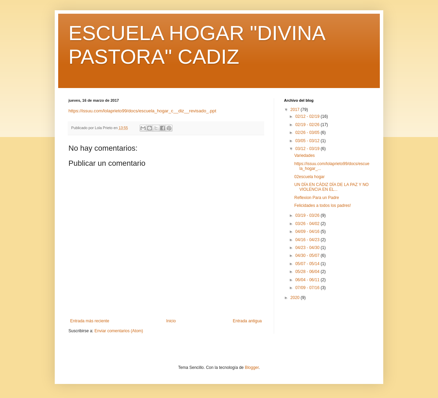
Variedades (304, 155)
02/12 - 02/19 (308, 116)
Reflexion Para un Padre (316, 197)
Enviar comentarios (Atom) (118, 330)
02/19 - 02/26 (308, 124)
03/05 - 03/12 (308, 140)
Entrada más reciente (89, 321)
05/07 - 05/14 (308, 263)
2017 (296, 109)
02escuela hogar (309, 176)
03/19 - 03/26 (308, 215)
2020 (296, 297)
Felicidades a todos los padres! (322, 205)
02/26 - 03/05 (308, 132)
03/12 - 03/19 (308, 148)
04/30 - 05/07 (308, 255)
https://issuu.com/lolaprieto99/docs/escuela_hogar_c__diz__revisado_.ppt (142, 110)
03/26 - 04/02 (308, 223)
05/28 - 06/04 (308, 271)
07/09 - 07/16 (308, 287)
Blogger (252, 367)
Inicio (171, 321)
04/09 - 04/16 (308, 231)
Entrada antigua (247, 321)
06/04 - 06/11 (308, 279)
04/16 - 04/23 (308, 239)
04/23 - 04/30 (308, 247)
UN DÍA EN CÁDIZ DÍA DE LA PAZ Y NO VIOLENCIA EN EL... (331, 187)
